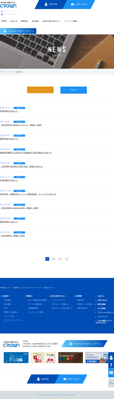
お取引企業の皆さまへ (51, 21)
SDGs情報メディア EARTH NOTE (104, 322)
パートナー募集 (70, 21)
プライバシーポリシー (12, 14)
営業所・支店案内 (11, 312)
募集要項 (80, 300)
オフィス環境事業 (35, 304)
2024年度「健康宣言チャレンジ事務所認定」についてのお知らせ (28, 194)
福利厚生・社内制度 (85, 304)
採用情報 (53, 4)
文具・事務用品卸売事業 (37, 300)
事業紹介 (24, 21)
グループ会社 (9, 316)
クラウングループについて (13, 321)
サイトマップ (8, 11)
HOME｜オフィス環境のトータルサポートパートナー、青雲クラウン (27, 288)
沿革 (5, 308)
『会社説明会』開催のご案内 (12, 236)
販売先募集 (102, 304)
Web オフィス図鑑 (59, 304)
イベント (40, 90)
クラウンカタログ (59, 300)
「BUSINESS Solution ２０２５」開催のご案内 (21, 125)
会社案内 (35, 21)
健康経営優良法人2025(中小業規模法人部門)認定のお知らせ (26, 153)
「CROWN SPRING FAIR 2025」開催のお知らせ (21, 166)
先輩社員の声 (82, 308)
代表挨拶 (7, 300)
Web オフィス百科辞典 (61, 308)
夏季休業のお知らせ (9, 139)
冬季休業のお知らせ (9, 111)
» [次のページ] (66, 259)
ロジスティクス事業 (35, 312)
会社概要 (7, 304)
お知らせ (13, 21)
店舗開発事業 (33, 308)
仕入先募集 (102, 308)
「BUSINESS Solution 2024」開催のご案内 (19, 208)
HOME (4, 21)
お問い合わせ (81, 4)
